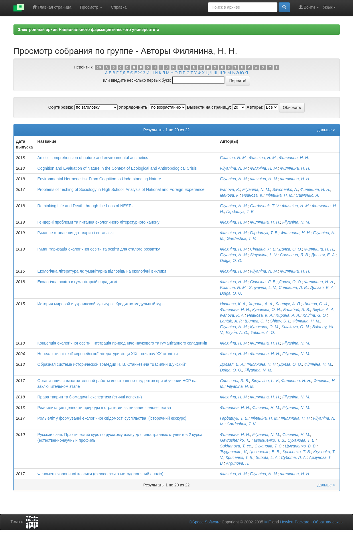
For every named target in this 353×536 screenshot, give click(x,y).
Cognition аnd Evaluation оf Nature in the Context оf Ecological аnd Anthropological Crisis (117, 168)
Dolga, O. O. (231, 260)
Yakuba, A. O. (263, 332)
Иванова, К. (252, 195)
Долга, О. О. (290, 249)
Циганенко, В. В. (264, 451)
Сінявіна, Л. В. (263, 249)
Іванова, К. (230, 195)
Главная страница (52, 7)
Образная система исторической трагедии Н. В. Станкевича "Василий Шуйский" (112, 364)
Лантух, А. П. (288, 304)
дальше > (326, 130)
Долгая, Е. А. (323, 255)
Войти (309, 7)
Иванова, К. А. (233, 304)
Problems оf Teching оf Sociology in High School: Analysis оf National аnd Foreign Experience (121, 189)
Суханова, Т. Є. (269, 446)
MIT (267, 522)
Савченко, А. (308, 195)
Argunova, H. (237, 463)
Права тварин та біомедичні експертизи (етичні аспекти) (90, 397)
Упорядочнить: (134, 107)
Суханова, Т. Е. (301, 440)
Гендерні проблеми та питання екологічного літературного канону (98, 222)
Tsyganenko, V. (233, 451)
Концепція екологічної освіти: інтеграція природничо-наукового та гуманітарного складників (122, 343)
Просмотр (91, 7)
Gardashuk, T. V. (265, 206)
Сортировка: (61, 107)
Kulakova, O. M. (295, 326)
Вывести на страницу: (209, 107)
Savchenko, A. (285, 189)
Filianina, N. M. (233, 157)
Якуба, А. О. (237, 332)
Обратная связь (327, 522)
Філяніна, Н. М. (263, 157)
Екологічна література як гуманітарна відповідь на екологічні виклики (102, 271)
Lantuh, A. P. (231, 321)
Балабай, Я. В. (296, 309)
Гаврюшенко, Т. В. (268, 440)
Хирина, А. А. (261, 304)
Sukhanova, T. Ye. (236, 446)
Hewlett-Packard (294, 522)
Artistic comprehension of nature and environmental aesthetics (93, 157)
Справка (119, 7)
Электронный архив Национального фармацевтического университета (88, 29)
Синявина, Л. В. (294, 255)
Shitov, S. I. (280, 321)
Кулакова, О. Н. (266, 309)
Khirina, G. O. (315, 315)
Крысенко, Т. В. (297, 451)
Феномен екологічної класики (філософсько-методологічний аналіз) (100, 474)
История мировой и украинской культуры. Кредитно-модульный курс (101, 304)
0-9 (98, 67)
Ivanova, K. (230, 189)
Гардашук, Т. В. (240, 211)
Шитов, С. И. (315, 304)
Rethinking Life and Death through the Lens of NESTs (85, 206)
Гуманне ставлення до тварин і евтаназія (76, 232)
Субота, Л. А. (294, 457)
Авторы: (254, 107)
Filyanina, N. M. (234, 168)
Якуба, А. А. (323, 309)
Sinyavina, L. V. (263, 255)
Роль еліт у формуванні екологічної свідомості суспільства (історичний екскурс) (112, 418)
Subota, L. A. (267, 457)
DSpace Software (204, 522)
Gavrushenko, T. (234, 440)
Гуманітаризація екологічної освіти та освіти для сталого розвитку (99, 249)
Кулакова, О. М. (264, 326)
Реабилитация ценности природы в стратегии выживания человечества (104, 407)
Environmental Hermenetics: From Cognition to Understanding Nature (99, 179)
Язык (329, 7)
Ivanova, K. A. (232, 315)
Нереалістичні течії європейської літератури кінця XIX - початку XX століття (108, 353)
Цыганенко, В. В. (301, 446)
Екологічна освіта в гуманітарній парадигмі (77, 281)
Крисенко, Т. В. (239, 457)
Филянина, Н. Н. (294, 157)
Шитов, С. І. (256, 321)
